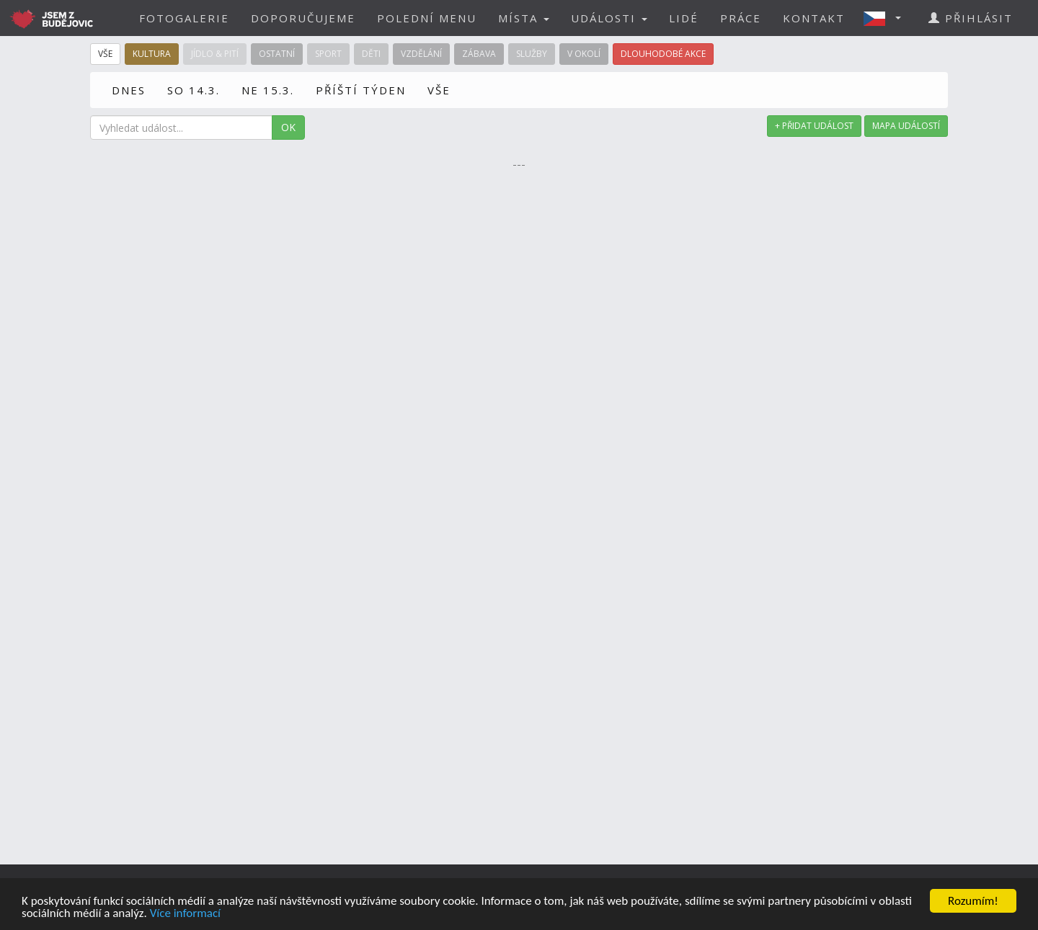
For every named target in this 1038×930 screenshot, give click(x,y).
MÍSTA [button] (523, 18)
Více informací (185, 913)
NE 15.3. (267, 90)
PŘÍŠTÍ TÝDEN (361, 90)
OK (288, 127)
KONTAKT (814, 18)
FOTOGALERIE (184, 18)
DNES (129, 90)
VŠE (439, 90)
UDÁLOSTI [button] (609, 18)
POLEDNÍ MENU (426, 18)
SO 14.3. (193, 90)
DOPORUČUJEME (303, 18)
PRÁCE (740, 18)
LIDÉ (683, 18)
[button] (887, 18)
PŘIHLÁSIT (970, 18)
